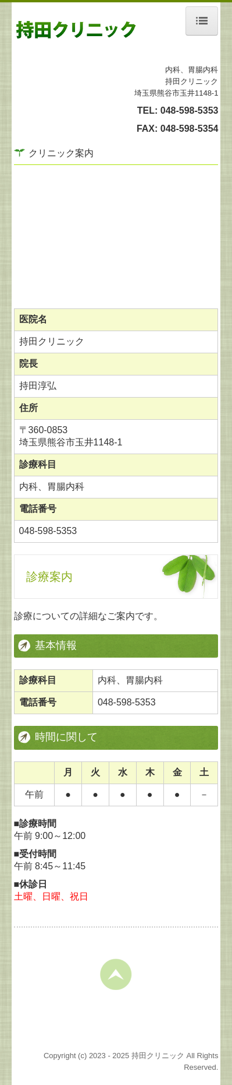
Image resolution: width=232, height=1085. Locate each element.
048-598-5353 (189, 110)
